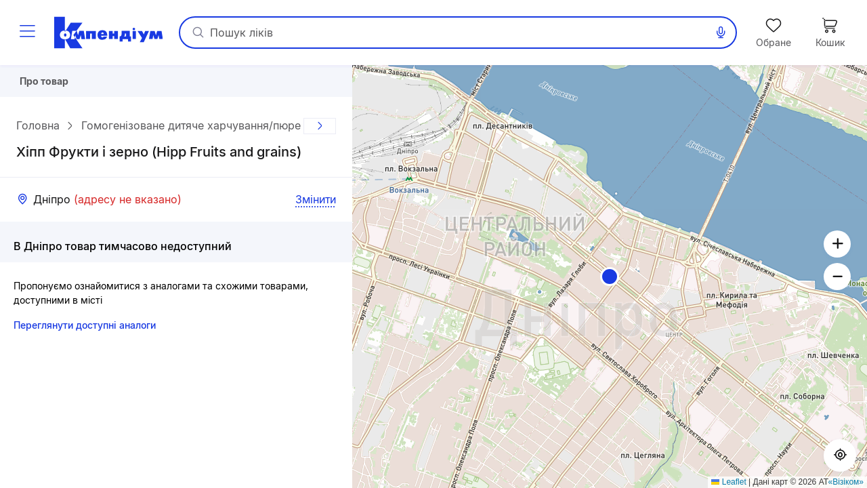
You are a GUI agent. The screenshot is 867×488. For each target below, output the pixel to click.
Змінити (315, 204)
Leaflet (728, 482)
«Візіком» (846, 482)
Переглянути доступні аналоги (85, 330)
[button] (609, 276)
